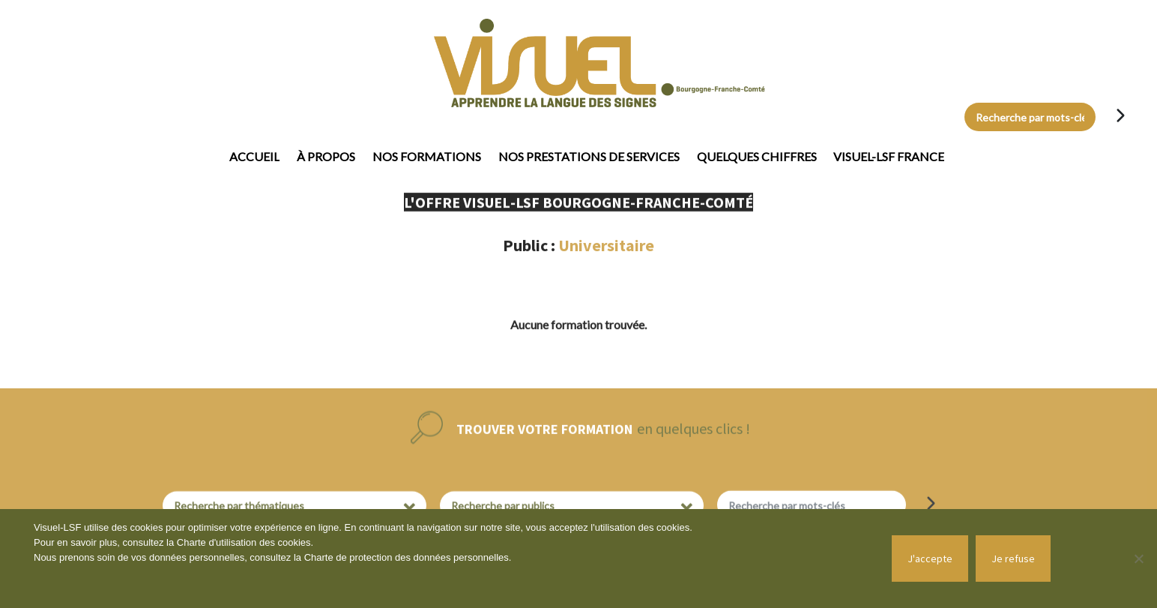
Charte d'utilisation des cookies (244, 542)
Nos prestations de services (589, 156)
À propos (326, 156)
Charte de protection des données (378, 557)
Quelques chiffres (757, 156)
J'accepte (929, 558)
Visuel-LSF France (888, 156)
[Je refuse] (1138, 558)
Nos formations (426, 156)
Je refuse (1013, 558)
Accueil (254, 156)
